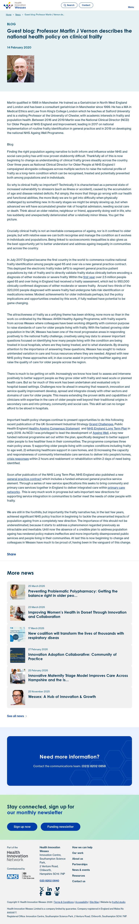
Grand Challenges (101, 424)
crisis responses (18, 459)
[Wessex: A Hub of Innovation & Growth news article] (69, 697)
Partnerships (79, 864)
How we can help (82, 847)
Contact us (78, 881)
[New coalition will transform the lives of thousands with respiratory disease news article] (69, 634)
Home (8, 14)
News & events (81, 870)
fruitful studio (118, 902)
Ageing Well (101, 433)
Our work (77, 853)
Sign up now (22, 826)
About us (77, 858)
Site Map (94, 902)
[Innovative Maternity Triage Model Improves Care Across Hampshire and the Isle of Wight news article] (69, 676)
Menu (131, 5)
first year (89, 277)
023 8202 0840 (49, 880)
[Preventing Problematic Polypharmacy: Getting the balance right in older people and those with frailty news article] (69, 592)
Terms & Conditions (64, 902)
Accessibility (81, 902)
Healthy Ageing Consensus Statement (54, 428)
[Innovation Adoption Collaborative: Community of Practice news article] (69, 655)
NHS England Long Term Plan (107, 428)
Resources (78, 875)
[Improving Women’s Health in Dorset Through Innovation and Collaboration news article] (69, 613)
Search (68, 5)
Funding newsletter (60, 826)
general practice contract (24, 479)
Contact (86, 5)
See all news (15, 716)
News (18, 14)
